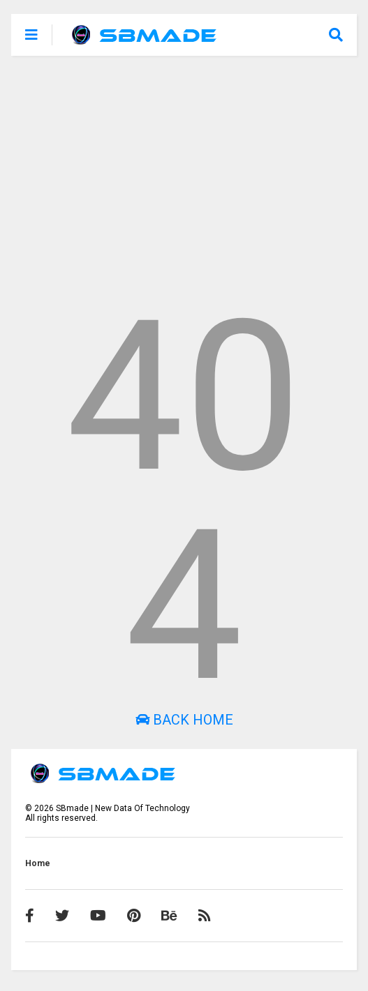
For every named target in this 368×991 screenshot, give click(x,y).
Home (37, 863)
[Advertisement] (184, 174)
